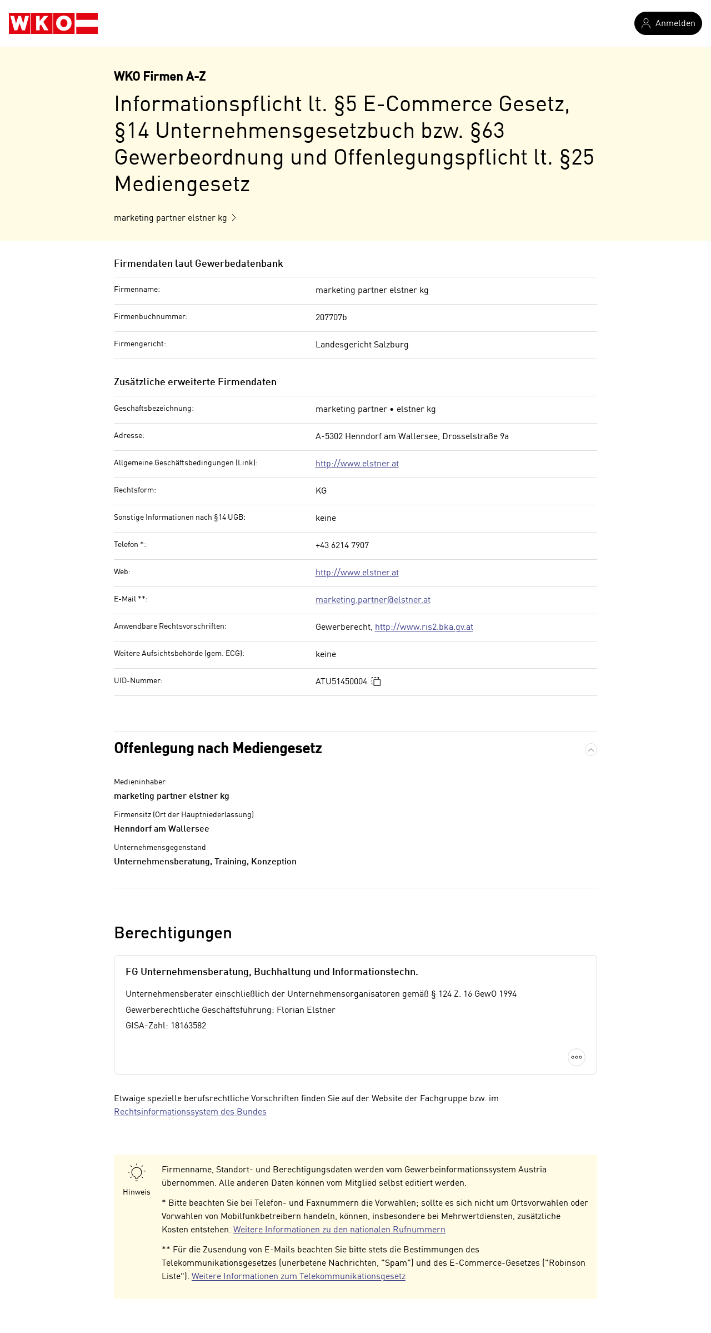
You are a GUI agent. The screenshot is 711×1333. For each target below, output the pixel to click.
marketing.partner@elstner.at (373, 600)
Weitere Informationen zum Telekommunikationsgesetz (298, 1276)
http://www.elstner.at (357, 464)
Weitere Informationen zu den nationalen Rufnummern (339, 1230)
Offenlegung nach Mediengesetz (218, 749)
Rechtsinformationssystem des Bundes (190, 1112)
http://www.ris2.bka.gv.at (424, 627)
